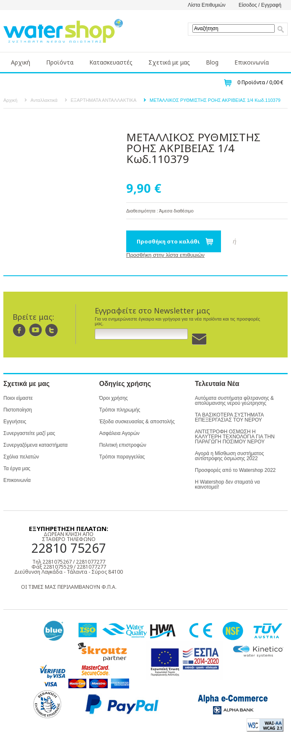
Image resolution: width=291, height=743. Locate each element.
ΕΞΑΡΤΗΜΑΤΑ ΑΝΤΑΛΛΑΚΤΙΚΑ (104, 100)
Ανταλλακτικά (44, 100)
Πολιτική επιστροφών (122, 445)
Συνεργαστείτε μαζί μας (29, 433)
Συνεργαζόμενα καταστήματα (35, 445)
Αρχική (20, 62)
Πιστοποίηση (17, 410)
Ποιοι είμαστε (18, 398)
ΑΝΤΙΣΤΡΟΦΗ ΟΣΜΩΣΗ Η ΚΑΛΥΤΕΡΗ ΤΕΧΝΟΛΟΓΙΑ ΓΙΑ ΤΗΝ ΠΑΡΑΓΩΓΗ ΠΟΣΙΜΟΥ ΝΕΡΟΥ (235, 437)
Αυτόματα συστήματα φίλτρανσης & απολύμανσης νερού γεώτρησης (234, 400)
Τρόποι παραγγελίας (122, 457)
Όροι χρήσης (113, 398)
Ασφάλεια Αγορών (119, 433)
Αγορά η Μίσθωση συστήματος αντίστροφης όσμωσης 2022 (229, 455)
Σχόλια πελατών (21, 457)
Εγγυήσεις (14, 422)
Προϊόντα (59, 62)
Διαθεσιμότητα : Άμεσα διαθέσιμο (160, 210)
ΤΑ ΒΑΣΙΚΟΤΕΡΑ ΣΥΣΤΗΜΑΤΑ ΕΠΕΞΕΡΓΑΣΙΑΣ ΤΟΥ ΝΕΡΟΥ (229, 417)
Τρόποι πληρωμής (119, 410)
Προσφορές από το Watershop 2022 (235, 470)
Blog (212, 62)
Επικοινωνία (251, 62)
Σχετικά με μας (169, 62)
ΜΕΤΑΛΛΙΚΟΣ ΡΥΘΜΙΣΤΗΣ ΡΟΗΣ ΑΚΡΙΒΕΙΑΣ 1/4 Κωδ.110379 (215, 100)
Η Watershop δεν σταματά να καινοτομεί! (227, 484)
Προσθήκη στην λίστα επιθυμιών (165, 255)
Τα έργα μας (16, 468)
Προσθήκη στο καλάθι (168, 241)
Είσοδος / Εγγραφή (260, 5)
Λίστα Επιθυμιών (207, 5)
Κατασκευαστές (111, 62)
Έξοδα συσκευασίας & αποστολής (136, 422)
